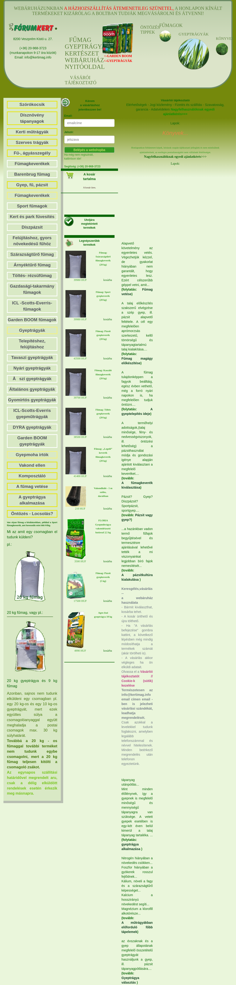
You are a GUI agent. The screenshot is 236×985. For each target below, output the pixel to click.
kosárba (107, 280)
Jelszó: (69, 132)
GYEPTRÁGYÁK (194, 34)
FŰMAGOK (165, 25)
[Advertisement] (182, 203)
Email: (68, 115)
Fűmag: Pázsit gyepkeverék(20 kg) (103, 335)
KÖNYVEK (222, 39)
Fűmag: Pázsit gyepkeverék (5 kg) (103, 577)
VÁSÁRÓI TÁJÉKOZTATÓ (80, 80)
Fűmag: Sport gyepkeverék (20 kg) (103, 296)
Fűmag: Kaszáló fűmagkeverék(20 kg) (103, 374)
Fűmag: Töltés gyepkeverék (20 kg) (103, 413)
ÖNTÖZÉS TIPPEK (146, 30)
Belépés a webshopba (89, 150)
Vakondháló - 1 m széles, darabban (103, 492)
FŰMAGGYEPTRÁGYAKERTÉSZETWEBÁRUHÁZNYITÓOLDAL (80, 53)
